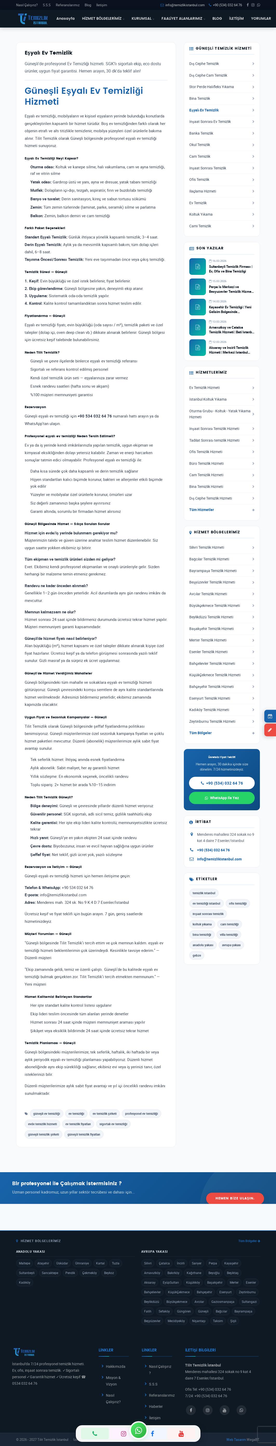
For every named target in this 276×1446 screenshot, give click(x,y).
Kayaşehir (231, 1263)
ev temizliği (76, 1113)
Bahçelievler (152, 1292)
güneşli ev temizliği (46, 1113)
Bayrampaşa (243, 1311)
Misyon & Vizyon (113, 1381)
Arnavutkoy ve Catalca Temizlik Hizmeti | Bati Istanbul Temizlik (231, 332)
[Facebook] (152, 1433)
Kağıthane (194, 1273)
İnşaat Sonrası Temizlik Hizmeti (221, 428)
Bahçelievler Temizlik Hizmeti (221, 663)
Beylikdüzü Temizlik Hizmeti (221, 617)
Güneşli (203, 1311)
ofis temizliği (238, 903)
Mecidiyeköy (176, 1321)
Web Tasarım (236, 1439)
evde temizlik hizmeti (42, 1124)
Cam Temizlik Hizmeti (221, 475)
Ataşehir (43, 1263)
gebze (197, 955)
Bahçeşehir (204, 1292)
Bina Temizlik (221, 98)
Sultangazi (249, 1301)
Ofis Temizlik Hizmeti (221, 451)
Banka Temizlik (221, 133)
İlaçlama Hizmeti (221, 191)
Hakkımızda (115, 1366)
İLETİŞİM (236, 19)
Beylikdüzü (151, 1301)
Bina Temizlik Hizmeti (221, 486)
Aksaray (150, 1282)
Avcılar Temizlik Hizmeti (221, 594)
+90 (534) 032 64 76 (225, 5)
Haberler (156, 1406)
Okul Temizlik (221, 144)
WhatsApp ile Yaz (222, 797)
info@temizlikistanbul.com (182, 5)
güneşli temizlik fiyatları (84, 1134)
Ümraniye (82, 1263)
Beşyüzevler (152, 1321)
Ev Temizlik (221, 203)
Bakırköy (173, 1273)
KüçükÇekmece (179, 1292)
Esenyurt (225, 1292)
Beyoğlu (214, 1273)
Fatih (147, 1311)
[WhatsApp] (139, 1430)
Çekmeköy (89, 1273)
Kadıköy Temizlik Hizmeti (221, 709)
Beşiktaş (233, 1273)
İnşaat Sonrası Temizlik (221, 168)
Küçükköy (193, 1282)
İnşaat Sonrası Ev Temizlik (221, 121)
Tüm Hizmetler (221, 509)
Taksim (218, 1321)
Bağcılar (221, 1311)
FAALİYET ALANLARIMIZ (183, 19)
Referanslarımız (67, 5)
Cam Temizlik (221, 156)
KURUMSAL (143, 19)
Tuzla (115, 1263)
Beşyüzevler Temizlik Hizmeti (221, 582)
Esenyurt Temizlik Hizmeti (221, 698)
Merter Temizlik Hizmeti (221, 640)
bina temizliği (202, 934)
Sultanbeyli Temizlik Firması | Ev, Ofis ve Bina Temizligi (230, 269)
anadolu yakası (203, 945)
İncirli (181, 1263)
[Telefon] (95, 1433)
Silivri (148, 1263)
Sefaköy (164, 1311)
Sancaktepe (50, 1273)
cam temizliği (229, 924)
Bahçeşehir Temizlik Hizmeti (221, 686)
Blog (88, 5)
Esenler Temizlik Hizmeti (221, 651)
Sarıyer (196, 1263)
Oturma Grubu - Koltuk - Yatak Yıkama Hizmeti (221, 414)
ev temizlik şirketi (105, 1113)
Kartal (100, 1263)
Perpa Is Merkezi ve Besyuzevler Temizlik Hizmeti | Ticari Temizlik (231, 291)
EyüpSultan (171, 1282)
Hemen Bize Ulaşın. (235, 1187)
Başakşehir (215, 1282)
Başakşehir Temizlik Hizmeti (221, 628)
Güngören (184, 1311)
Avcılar (199, 1301)
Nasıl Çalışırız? (27, 5)
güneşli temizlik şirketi (43, 1134)
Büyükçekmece (176, 1301)
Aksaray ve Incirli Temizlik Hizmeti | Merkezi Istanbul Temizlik (228, 352)
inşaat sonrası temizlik (208, 914)
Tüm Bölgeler (221, 733)
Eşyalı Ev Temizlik (221, 110)
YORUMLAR (261, 19)
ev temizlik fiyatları (78, 1124)
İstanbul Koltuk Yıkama (221, 399)
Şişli (233, 1321)
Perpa (213, 1263)
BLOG (217, 19)
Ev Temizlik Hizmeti (221, 387)
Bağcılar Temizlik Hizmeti (221, 559)
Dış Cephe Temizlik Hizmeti (221, 498)
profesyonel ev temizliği (141, 1113)
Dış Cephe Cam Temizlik (221, 75)
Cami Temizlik (221, 226)
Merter (234, 1282)
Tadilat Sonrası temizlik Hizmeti (221, 440)
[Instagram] (124, 1433)
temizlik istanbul (204, 893)
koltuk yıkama (202, 924)
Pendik (70, 1273)
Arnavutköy (152, 1273)
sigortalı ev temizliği (113, 1124)
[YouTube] (181, 1433)
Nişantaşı (199, 1321)
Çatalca (164, 1263)
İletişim (101, 5)
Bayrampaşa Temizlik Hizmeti (221, 570)
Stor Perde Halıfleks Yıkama (221, 86)
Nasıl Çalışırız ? (160, 1369)
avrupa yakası (231, 945)
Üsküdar (62, 1263)
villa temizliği (229, 934)
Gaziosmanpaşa (222, 1301)
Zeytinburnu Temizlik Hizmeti (221, 721)
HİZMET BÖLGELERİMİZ (103, 19)
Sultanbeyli (27, 1273)
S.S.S (47, 5)
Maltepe (24, 1263)
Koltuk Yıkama (221, 214)
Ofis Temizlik (221, 179)
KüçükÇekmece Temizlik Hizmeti (221, 675)
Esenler (251, 1282)
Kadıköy (24, 1282)
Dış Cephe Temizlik (221, 63)
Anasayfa (65, 19)
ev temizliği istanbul (206, 903)
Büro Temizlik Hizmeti (221, 463)
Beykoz (109, 1273)
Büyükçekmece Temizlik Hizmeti (221, 605)
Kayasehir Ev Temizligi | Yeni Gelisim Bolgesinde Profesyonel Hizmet (230, 312)
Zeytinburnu (247, 1292)
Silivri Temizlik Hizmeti (221, 547)
